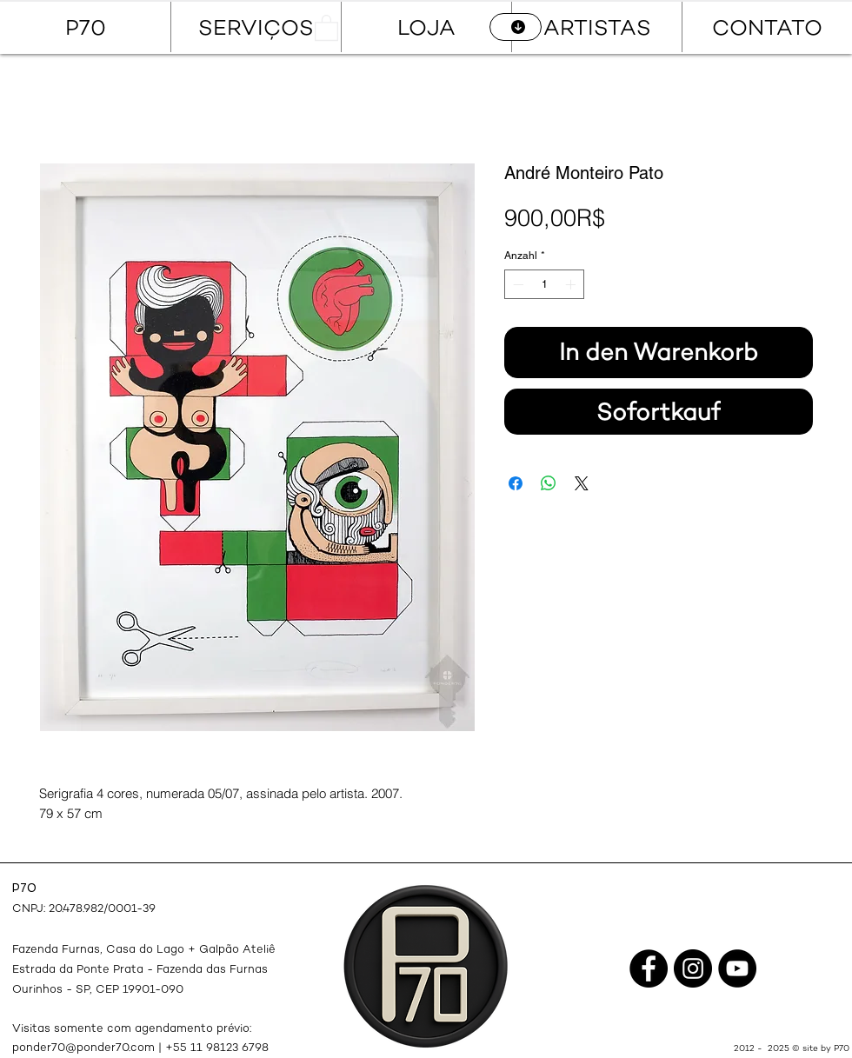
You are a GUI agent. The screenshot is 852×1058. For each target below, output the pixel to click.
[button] (326, 27)
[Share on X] (581, 483)
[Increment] (572, 284)
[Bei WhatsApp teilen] (548, 483)
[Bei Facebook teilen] (515, 483)
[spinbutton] (544, 284)
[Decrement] (516, 284)
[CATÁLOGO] (515, 27)
